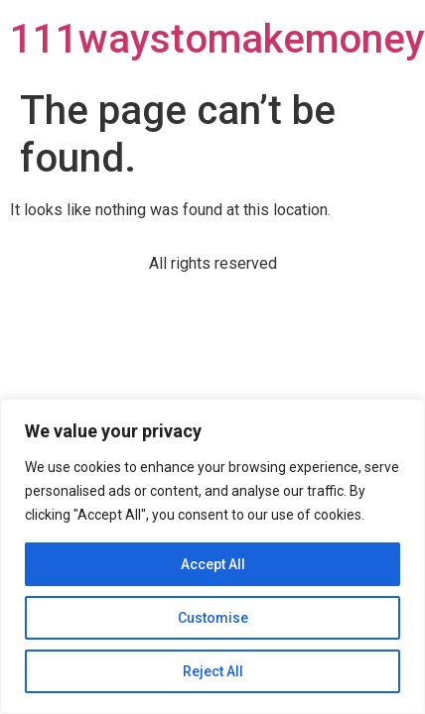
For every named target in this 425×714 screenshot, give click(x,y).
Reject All (213, 671)
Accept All (213, 564)
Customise (213, 618)
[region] (212, 556)
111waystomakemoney (217, 39)
